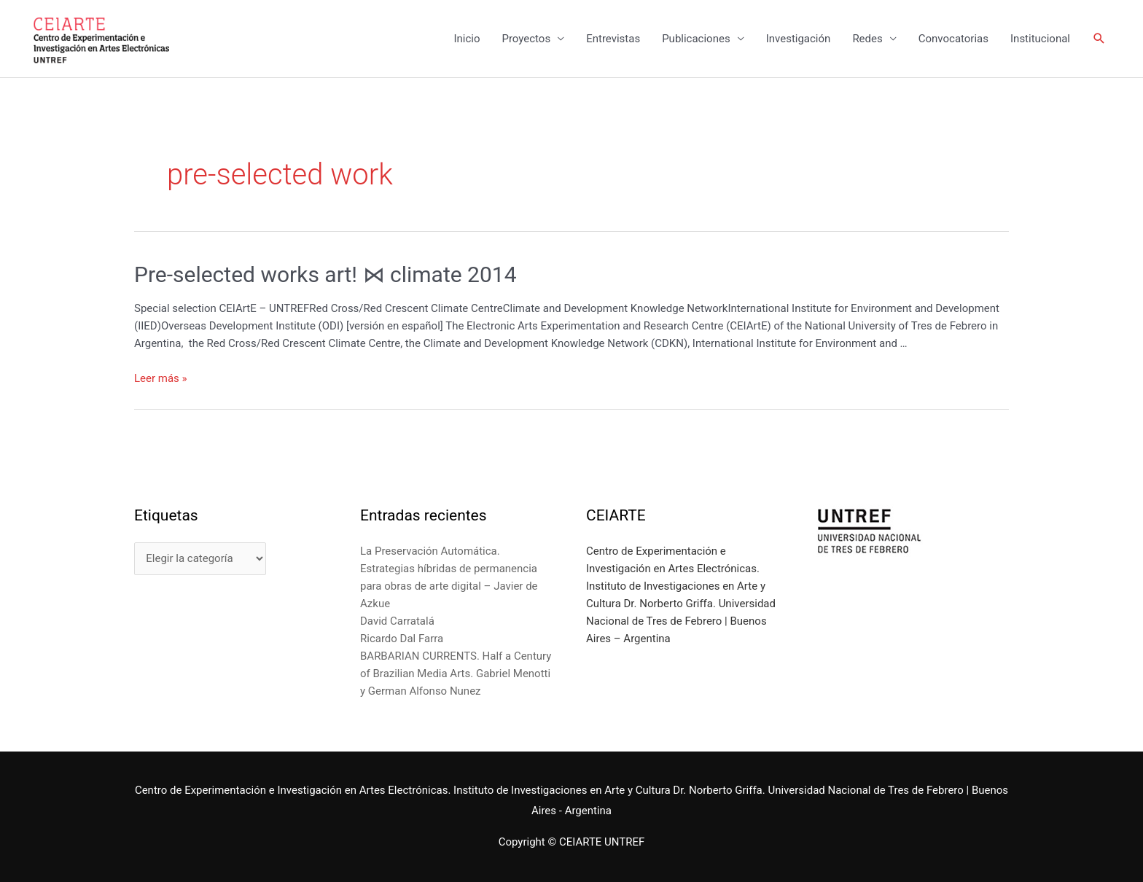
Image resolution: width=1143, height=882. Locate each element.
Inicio (466, 38)
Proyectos (526, 38)
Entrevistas (613, 38)
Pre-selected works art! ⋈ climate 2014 (325, 274)
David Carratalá (397, 621)
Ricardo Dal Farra (401, 638)
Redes (867, 38)
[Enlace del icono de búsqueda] (1099, 38)
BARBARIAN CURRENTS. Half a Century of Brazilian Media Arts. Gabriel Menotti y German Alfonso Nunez (455, 673)
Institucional (1040, 38)
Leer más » (160, 378)
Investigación (798, 38)
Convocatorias (953, 38)
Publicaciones (696, 38)
